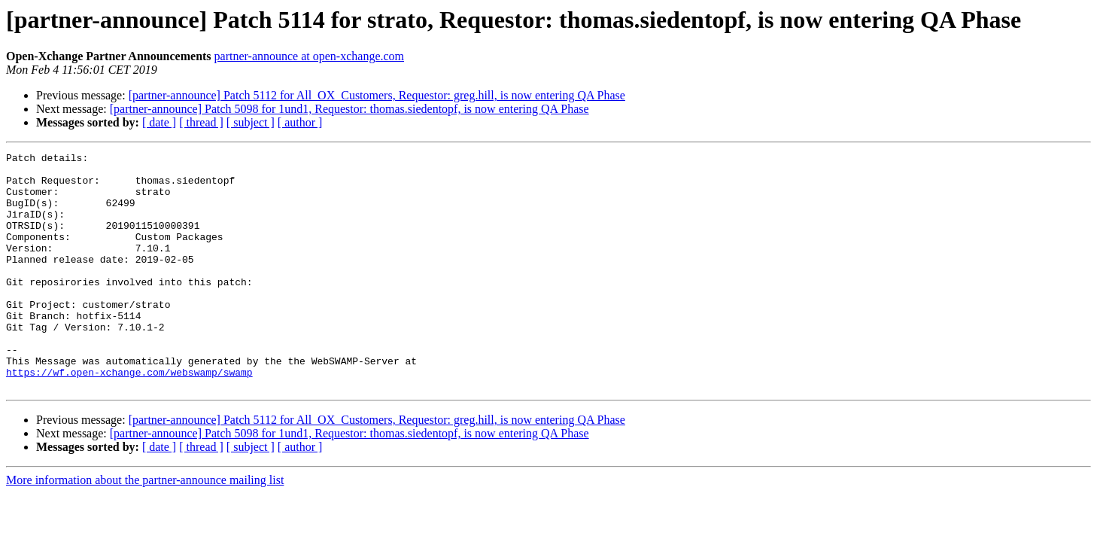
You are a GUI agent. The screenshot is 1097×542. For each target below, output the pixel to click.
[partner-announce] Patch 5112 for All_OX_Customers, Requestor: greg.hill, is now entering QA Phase (377, 95)
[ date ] (159, 122)
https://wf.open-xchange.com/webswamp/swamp (129, 417)
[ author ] (300, 122)
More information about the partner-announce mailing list (145, 527)
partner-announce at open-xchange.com (309, 56)
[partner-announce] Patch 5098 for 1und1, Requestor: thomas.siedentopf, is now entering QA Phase (349, 108)
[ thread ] (201, 122)
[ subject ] (250, 122)
